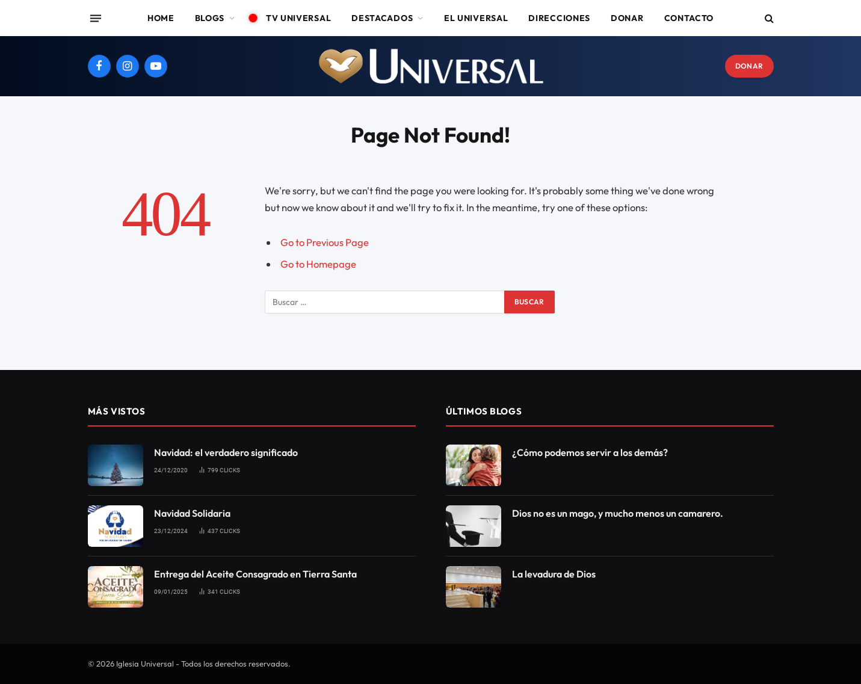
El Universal (476, 18)
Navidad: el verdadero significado (226, 452)
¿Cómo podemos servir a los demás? (590, 452)
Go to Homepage (318, 263)
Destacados (382, 18)
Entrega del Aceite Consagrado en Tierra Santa (255, 574)
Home (160, 18)
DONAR (749, 65)
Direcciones (559, 18)
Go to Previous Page (324, 242)
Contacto (689, 18)
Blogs (210, 18)
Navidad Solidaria (192, 513)
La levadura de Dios (554, 574)
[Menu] (95, 18)
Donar (627, 18)
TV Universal (293, 18)
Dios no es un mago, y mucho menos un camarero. (617, 513)
